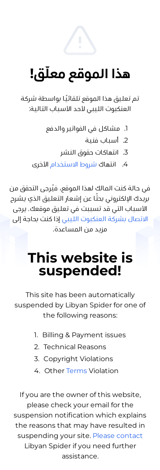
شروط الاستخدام (73, 164)
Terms (76, 371)
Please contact (118, 436)
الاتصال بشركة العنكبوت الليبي (105, 219)
